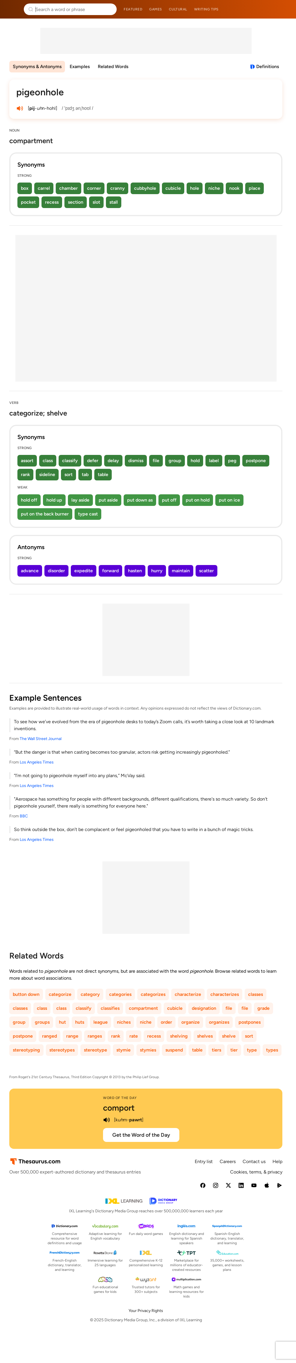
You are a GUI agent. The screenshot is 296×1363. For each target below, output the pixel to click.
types (272, 1050)
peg (232, 460)
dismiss (135, 460)
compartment (143, 1008)
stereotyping (26, 1050)
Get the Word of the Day (141, 1135)
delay (113, 460)
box (24, 188)
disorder (56, 570)
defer (92, 460)
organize (190, 1022)
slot (96, 202)
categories (120, 994)
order (166, 1022)
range (72, 1036)
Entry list (204, 1161)
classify (70, 460)
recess (52, 202)
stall (113, 202)
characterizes (224, 994)
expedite (83, 570)
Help (277, 1161)
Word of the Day (120, 1098)
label (214, 460)
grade (263, 1008)
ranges (95, 1036)
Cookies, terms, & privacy (256, 1172)
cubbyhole (145, 188)
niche (214, 188)
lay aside (80, 500)
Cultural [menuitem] (178, 9)
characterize (188, 994)
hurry (157, 570)
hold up (54, 500)
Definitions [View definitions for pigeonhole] (267, 66)
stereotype (95, 1050)
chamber (68, 188)
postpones (250, 1022)
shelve (229, 1036)
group (175, 460)
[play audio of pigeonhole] (19, 108)
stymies (148, 1050)
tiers (216, 1050)
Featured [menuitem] (133, 9)
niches (124, 1022)
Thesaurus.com (13, 9)
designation (204, 1008)
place (254, 188)
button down (26, 994)
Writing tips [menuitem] (206, 9)
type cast (88, 514)
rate (133, 1036)
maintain (181, 570)
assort (27, 460)
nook (234, 188)
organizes (219, 1022)
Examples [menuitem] (80, 66)
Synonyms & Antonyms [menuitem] (37, 66)
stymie (123, 1050)
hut (62, 1022)
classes (255, 994)
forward (110, 570)
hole (194, 188)
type (252, 1050)
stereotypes (62, 1050)
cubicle (173, 188)
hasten (135, 570)
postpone (256, 460)
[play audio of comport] (106, 1119)
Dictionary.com (283, 9)
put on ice (229, 500)
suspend (174, 1050)
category (90, 994)
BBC (24, 816)
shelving (179, 1036)
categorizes (153, 994)
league (100, 1022)
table (103, 474)
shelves (205, 1036)
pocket (28, 202)
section (75, 202)
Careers (228, 1161)
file (156, 460)
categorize (60, 994)
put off (169, 500)
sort (68, 474)
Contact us (254, 1161)
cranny (117, 188)
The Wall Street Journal (41, 738)
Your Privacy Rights (146, 1310)
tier (234, 1050)
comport (119, 1108)
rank (25, 474)
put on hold (198, 500)
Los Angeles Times (37, 762)
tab (85, 474)
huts (79, 1022)
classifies (110, 1008)
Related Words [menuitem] (113, 66)
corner (94, 188)
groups (42, 1022)
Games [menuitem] (155, 9)
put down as (140, 500)
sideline (47, 474)
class (48, 460)
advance (30, 570)
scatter (206, 570)
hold (195, 460)
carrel (44, 188)
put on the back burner (45, 514)
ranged (49, 1036)
